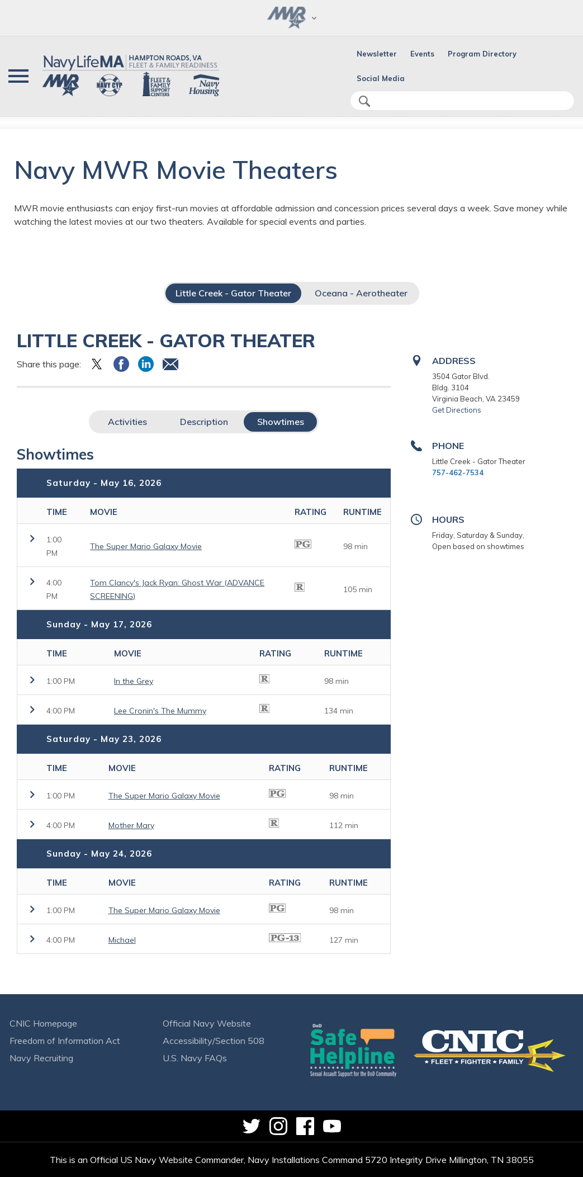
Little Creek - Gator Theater (233, 293)
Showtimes (280, 421)
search (364, 101)
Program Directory (482, 53)
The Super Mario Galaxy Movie (146, 546)
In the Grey (133, 681)
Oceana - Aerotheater (361, 293)
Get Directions (456, 409)
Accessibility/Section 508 (213, 1040)
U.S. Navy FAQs (195, 1057)
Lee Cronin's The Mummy (160, 711)
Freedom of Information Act (65, 1040)
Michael (122, 940)
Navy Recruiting (41, 1057)
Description (204, 421)
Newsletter (377, 53)
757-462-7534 (458, 472)
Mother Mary (131, 825)
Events (422, 53)
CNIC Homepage (43, 1023)
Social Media (381, 78)
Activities (127, 421)
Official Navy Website (207, 1023)
